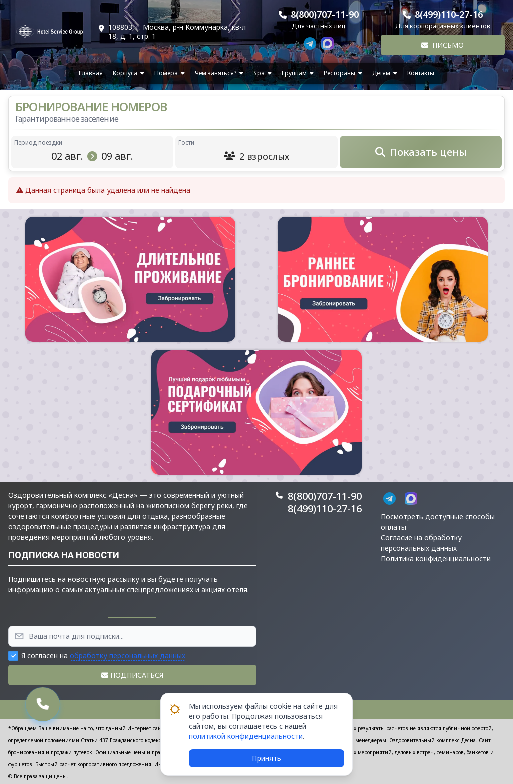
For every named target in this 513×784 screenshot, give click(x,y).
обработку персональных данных (127, 655)
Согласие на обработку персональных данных (421, 543)
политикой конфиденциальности (246, 736)
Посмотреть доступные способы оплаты (438, 522)
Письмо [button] (442, 45)
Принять (266, 758)
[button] (130, 279)
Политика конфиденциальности (436, 558)
